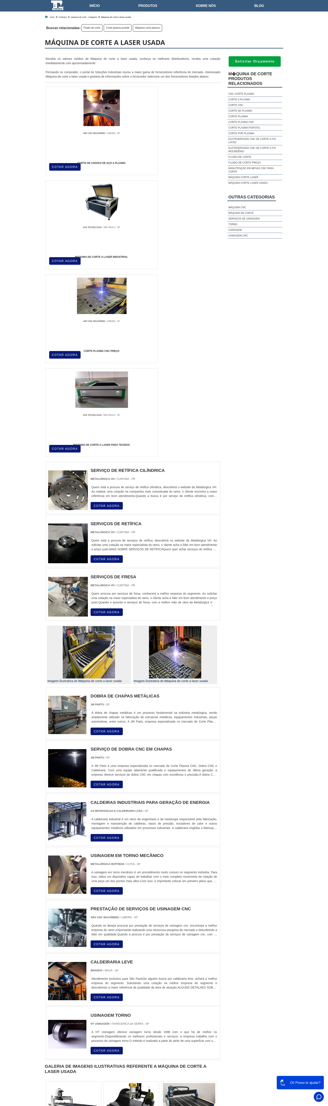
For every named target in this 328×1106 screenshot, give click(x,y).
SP (97, 994)
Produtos (147, 6)
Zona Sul (115, 1029)
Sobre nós (206, 6)
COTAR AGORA (65, 166)
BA (147, 994)
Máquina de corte (241, 213)
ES (87, 994)
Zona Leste (132, 1029)
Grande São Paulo (156, 1029)
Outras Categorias (251, 197)
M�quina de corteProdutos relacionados (250, 79)
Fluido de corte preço (244, 162)
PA (195, 994)
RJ (66, 994)
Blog (259, 6)
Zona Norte (76, 1029)
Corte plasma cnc (241, 122)
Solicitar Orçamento (255, 61)
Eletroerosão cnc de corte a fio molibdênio (252, 150)
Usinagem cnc (238, 235)
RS (127, 994)
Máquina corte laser (243, 177)
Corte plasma (238, 116)
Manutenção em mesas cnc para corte (251, 170)
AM (185, 994)
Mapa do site (271, 1072)
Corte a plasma (239, 99)
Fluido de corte (92, 27)
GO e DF (171, 994)
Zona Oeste (96, 1029)
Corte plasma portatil (117, 27)
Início (95, 6)
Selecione (52, 994)
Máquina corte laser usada (248, 182)
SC (117, 994)
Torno (232, 224)
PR (107, 994)
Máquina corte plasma (147, 27)
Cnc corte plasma (241, 93)
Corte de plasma (240, 110)
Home (217, 1072)
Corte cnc (235, 105)
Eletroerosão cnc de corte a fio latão (252, 141)
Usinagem (235, 230)
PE (137, 994)
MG (76, 994)
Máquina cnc (237, 207)
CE (158, 994)
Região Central (55, 1029)
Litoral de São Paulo (184, 1029)
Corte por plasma (241, 133)
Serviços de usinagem (244, 218)
